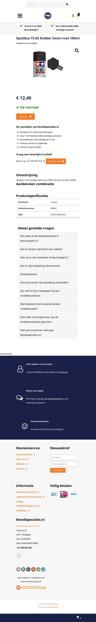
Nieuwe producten (26, 492)
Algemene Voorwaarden (29, 496)
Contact (20, 468)
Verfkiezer (21, 510)
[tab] (48, 238)
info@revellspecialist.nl (27, 525)
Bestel (25, 116)
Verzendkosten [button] (28, 274)
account (63, 372)
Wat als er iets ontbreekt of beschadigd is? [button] (44, 257)
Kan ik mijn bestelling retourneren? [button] (40, 265)
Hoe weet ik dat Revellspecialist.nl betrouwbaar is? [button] (39, 238)
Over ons (21, 459)
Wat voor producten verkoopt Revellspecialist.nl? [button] (37, 333)
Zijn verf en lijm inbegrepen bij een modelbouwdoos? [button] (39, 293)
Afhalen (20, 463)
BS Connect (53, 607)
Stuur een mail (56, 161)
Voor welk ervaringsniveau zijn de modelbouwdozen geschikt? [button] (39, 319)
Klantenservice (24, 454)
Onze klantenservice (54, 398)
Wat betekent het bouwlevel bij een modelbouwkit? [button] (40, 306)
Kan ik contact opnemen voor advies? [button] (41, 249)
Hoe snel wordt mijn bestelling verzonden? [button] (44, 282)
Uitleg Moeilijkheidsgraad (26, 503)
